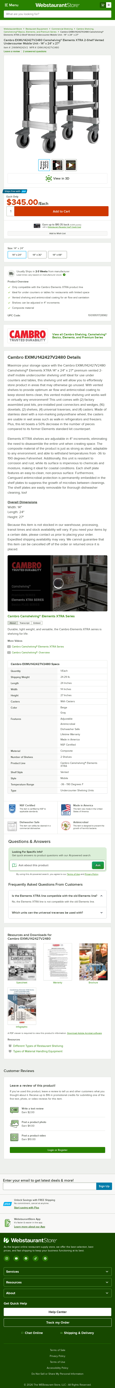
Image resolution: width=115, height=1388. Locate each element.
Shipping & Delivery (77, 1333)
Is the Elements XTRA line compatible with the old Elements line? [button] (54, 896)
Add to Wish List (57, 233)
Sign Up (104, 1186)
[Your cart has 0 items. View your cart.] (105, 5)
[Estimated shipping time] (64, 274)
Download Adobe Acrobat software (84, 1033)
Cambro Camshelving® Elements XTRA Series (41, 616)
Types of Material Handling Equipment (49, 1051)
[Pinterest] (45, 1258)
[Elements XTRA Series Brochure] (93, 963)
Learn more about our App (29, 1226)
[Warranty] (57, 963)
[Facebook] (26, 1258)
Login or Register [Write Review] (58, 1149)
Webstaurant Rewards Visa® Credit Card (64, 227)
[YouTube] (16, 1258)
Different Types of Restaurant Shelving (49, 1045)
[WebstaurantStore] (50, 1240)
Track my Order (57, 1322)
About (13, 623)
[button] (44, 165)
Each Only (12, 196)
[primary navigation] (11, 5)
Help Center (58, 1312)
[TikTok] (36, 1258)
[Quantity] (10, 211)
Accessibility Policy (57, 1368)
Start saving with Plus (26, 1207)
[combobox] (57, 14)
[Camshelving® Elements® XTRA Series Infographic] (22, 1007)
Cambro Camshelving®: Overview (31, 652)
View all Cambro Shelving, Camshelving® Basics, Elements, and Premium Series (79, 336)
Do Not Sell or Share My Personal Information (57, 1374)
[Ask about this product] (57, 865)
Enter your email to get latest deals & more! (38, 1180)
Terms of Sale (57, 1350)
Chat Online (32, 1333)
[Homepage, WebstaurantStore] (58, 5)
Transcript (24, 623)
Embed (36, 623)
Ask (98, 865)
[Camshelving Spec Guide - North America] (22, 963)
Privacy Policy (91, 874)
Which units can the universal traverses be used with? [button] (47, 912)
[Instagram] (7, 1258)
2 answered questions (34, 51)
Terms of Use (73, 874)
